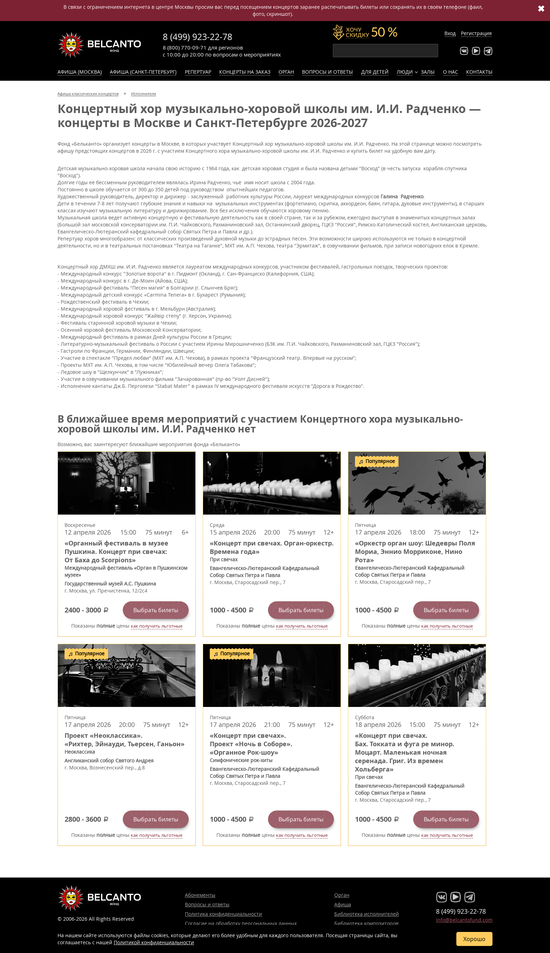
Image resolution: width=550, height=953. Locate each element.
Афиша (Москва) (80, 71)
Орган (286, 71)
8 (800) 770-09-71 (185, 47)
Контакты (479, 71)
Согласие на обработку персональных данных (241, 923)
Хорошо (474, 939)
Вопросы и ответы (327, 71)
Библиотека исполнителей (366, 914)
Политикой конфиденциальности (154, 942)
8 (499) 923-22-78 (197, 36)
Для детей (375, 71)
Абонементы (200, 895)
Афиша (342, 904)
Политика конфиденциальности (223, 914)
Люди (405, 71)
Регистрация (476, 33)
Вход (450, 33)
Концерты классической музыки (100, 45)
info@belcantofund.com (464, 919)
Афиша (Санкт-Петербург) (143, 71)
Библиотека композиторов (366, 923)
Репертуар (198, 71)
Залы (428, 71)
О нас (450, 71)
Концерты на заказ (244, 71)
